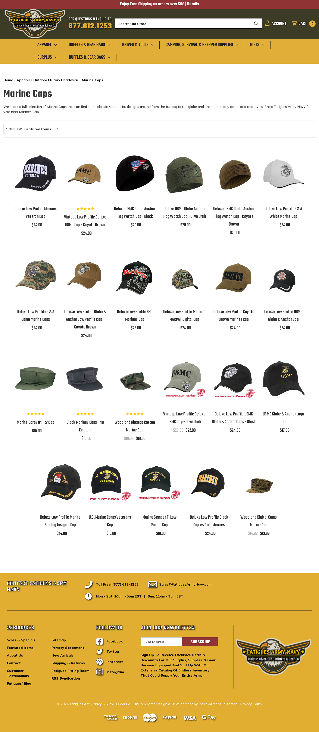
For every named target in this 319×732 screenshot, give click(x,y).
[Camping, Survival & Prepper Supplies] (202, 45)
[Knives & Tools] (138, 45)
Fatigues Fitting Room (70, 670)
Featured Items (20, 647)
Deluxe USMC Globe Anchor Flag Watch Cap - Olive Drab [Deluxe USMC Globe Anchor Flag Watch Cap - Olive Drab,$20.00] (184, 212)
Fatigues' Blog (19, 683)
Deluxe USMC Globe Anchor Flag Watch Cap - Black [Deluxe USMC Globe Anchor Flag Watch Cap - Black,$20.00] (134, 212)
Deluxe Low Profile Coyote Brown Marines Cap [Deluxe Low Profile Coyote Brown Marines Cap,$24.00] (233, 315)
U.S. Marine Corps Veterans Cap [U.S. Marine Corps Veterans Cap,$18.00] (110, 521)
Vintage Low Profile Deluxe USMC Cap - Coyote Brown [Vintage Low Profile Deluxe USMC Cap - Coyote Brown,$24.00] (85, 221)
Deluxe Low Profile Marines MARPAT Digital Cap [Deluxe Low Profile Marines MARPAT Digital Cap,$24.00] (184, 315)
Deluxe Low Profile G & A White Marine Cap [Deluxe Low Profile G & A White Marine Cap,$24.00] (283, 212)
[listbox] (42, 129)
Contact (14, 663)
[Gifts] (257, 45)
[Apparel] (47, 45)
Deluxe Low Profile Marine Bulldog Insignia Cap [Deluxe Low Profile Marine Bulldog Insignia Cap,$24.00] (60, 521)
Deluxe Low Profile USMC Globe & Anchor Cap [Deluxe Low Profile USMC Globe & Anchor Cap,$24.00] (283, 315)
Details (193, 4)
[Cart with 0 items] (302, 23)
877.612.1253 (90, 26)
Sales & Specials (21, 640)
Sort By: (14, 129)
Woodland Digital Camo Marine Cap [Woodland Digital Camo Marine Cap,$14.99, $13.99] (258, 521)
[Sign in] (275, 23)
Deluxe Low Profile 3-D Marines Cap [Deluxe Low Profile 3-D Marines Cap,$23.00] (134, 315)
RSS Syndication (65, 678)
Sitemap (58, 640)
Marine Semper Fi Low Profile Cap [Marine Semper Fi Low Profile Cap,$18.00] (160, 521)
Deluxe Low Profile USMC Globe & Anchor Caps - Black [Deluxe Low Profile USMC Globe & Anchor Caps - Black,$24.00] (234, 418)
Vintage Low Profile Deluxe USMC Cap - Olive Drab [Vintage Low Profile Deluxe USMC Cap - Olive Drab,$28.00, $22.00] (184, 418)
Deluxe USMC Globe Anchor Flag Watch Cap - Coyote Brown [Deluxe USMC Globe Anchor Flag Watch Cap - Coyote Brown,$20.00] (233, 216)
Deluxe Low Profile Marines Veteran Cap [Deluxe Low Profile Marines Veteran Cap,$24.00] (36, 212)
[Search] (256, 24)
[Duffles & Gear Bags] (89, 45)
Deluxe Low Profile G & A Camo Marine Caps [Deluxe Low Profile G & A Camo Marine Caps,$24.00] (35, 315)
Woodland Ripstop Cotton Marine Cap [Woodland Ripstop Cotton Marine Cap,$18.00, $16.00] (135, 426)
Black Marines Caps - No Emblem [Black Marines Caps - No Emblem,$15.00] (85, 426)
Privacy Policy (251, 704)
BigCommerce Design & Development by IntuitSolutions (177, 704)
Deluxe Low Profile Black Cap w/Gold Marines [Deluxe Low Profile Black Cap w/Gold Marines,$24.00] (209, 521)
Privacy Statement (67, 647)
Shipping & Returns (68, 663)
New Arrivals (62, 655)
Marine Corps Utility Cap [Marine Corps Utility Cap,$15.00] (35, 422)
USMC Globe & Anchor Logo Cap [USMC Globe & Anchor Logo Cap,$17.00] (283, 418)
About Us (15, 655)
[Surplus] (47, 57)
